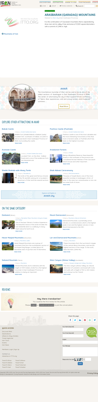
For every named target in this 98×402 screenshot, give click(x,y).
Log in (33, 330)
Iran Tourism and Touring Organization (24, 398)
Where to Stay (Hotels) (10, 361)
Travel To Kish (19, 388)
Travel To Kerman (20, 390)
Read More (64, 106)
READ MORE (28, 147)
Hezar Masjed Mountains (13, 254)
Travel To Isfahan (7, 388)
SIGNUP (53, 6)
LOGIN (44, 6)
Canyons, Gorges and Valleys (33, 232)
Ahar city (55, 18)
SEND (80, 389)
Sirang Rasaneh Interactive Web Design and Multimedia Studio (32, 399)
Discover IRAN (7, 357)
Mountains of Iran (11, 34)
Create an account (47, 330)
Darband (6, 228)
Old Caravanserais (84, 182)
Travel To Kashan (20, 392)
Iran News (5, 370)
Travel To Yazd (6, 392)
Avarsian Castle (9, 154)
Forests (81, 157)
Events (4, 368)
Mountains (44, 231)
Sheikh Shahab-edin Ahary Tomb (16, 179)
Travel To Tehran (20, 386)
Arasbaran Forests (58, 154)
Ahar (63, 88)
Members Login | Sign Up (10, 375)
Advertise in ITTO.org (9, 381)
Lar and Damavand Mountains (63, 254)
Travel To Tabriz (6, 390)
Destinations (6, 359)
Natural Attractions (90, 231)
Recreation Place (35, 231)
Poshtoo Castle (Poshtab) (61, 129)
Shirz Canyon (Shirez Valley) (62, 281)
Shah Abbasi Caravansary (61, 179)
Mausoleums (34, 182)
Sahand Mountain (9, 281)
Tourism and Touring (55, 398)
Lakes (38, 257)
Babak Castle (8, 129)
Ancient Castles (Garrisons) (38, 132)
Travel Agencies (7, 364)
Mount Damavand (58, 228)
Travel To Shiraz (6, 386)
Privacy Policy (92, 399)
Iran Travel (46, 398)
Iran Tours (5, 366)
